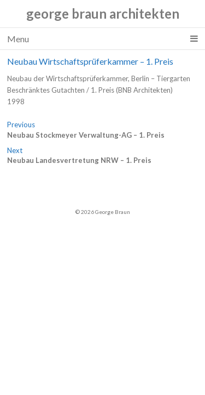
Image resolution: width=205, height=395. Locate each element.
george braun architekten (102, 13)
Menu (102, 38)
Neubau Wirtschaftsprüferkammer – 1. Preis (90, 61)
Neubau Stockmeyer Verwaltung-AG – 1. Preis (86, 135)
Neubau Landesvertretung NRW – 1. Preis (79, 160)
